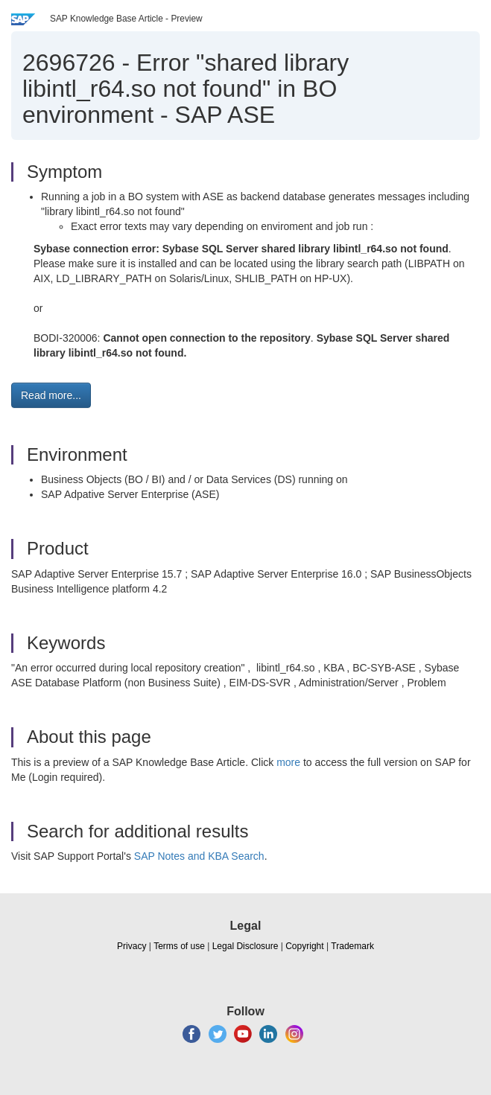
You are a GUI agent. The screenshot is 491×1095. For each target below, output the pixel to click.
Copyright (304, 946)
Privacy (131, 946)
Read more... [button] (51, 395)
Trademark (352, 946)
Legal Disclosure (245, 946)
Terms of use (179, 946)
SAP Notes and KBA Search (199, 856)
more (288, 762)
